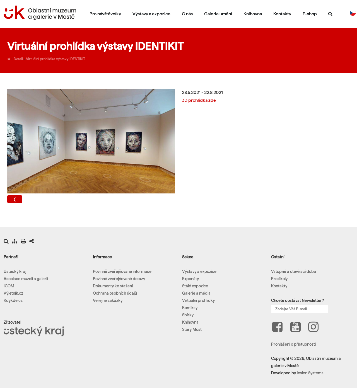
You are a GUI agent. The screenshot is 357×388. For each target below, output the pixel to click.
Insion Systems (310, 373)
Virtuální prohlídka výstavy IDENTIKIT (55, 59)
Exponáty (190, 279)
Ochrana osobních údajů (115, 293)
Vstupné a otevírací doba (293, 271)
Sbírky (188, 315)
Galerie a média (196, 293)
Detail (18, 59)
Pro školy (279, 279)
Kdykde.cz (13, 300)
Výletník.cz (13, 293)
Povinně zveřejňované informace (122, 271)
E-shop (310, 13)
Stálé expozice (195, 286)
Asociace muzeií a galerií (26, 279)
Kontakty (282, 13)
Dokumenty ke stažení (113, 286)
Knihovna (252, 13)
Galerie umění (218, 13)
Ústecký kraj (15, 271)
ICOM (9, 286)
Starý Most (192, 329)
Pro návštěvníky (105, 13)
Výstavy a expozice (151, 13)
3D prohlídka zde (199, 100)
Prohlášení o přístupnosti (293, 344)
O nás (187, 13)
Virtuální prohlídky (198, 300)
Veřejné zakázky (107, 300)
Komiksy (189, 307)
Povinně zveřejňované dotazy (119, 279)
